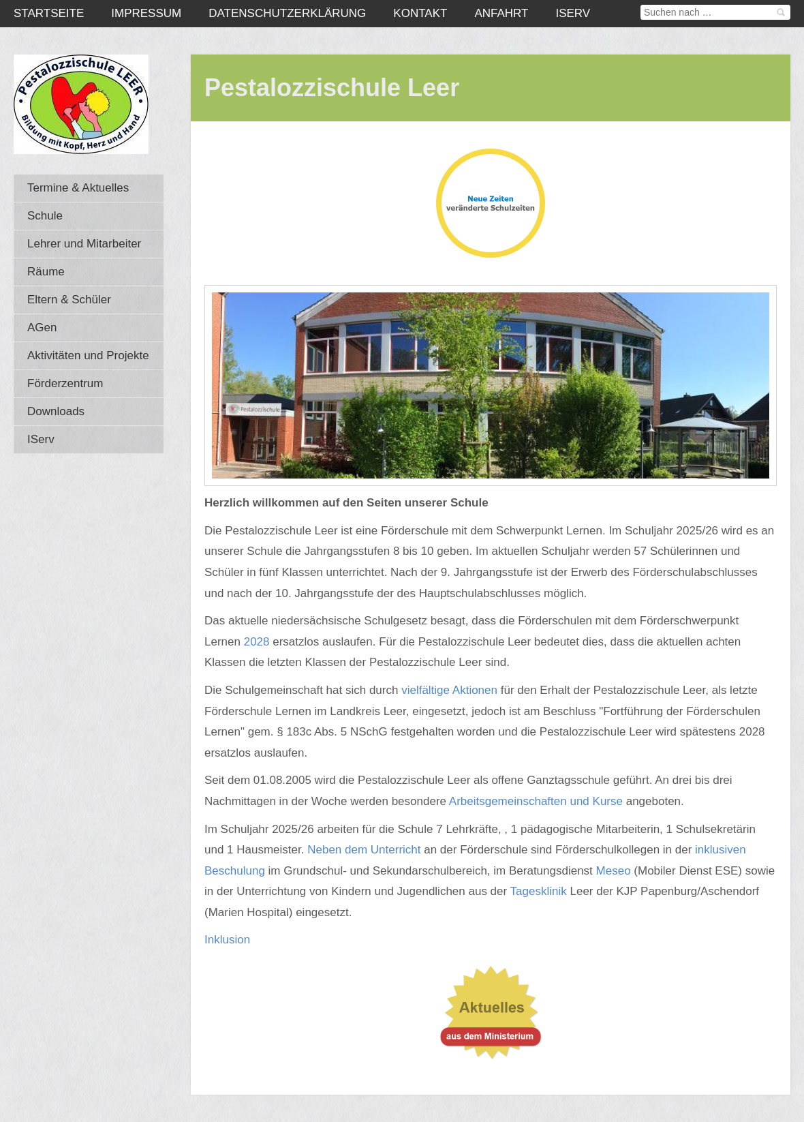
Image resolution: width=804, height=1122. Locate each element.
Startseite (49, 13)
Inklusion (227, 939)
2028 (258, 641)
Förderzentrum (65, 383)
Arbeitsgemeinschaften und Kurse (536, 801)
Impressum (146, 13)
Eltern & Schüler (69, 299)
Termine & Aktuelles (78, 187)
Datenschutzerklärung (287, 13)
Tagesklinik (538, 891)
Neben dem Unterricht (363, 849)
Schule (45, 215)
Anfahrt (501, 13)
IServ (572, 13)
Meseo (613, 870)
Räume (46, 271)
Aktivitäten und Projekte (88, 355)
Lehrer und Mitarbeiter (84, 243)
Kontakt (420, 13)
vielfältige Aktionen (451, 690)
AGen (42, 327)
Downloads (55, 411)
